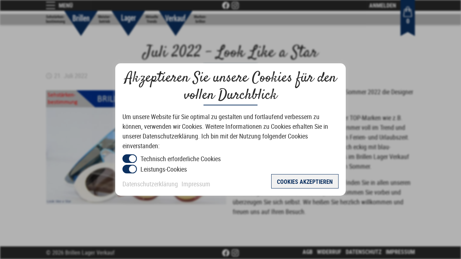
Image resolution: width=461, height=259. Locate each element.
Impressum (196, 184)
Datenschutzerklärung (150, 184)
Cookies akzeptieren (305, 182)
